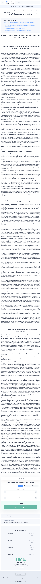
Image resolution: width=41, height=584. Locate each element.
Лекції (7, 10)
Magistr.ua (31, 6)
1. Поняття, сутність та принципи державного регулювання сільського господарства (20, 26)
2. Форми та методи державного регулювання (15, 28)
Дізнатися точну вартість (20, 507)
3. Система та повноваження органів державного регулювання (18, 30)
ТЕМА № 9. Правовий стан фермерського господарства (16, 522)
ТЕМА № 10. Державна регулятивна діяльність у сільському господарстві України (19, 23)
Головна (3, 10)
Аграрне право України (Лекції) (17, 10)
